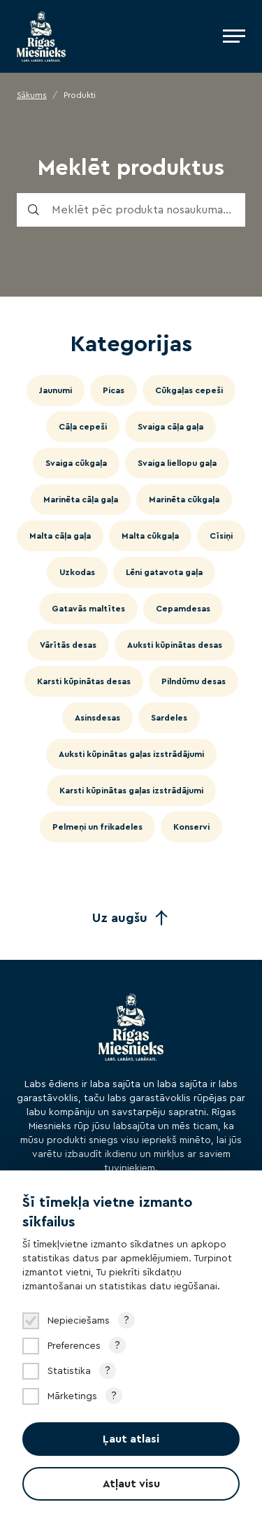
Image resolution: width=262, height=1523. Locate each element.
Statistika (69, 1371)
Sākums (32, 95)
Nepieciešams (79, 1321)
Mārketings (72, 1396)
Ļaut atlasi (131, 1439)
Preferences (74, 1346)
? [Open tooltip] (126, 1320)
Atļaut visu (131, 1483)
